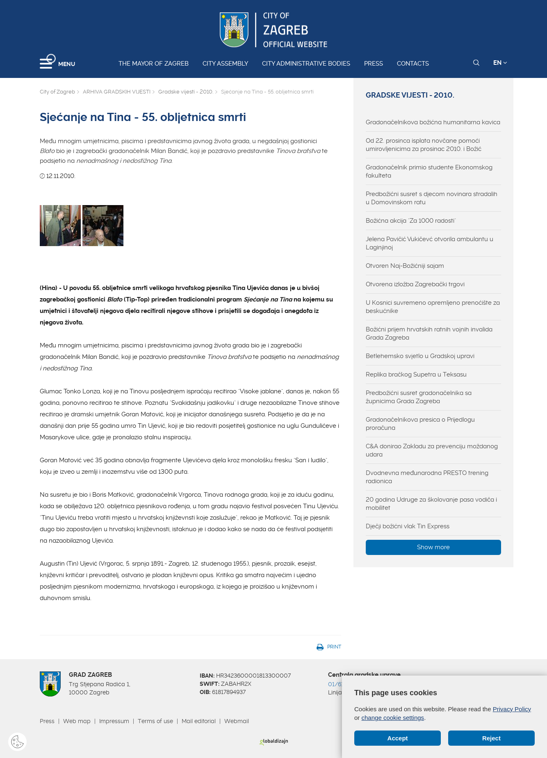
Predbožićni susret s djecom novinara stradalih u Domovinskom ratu (431, 198)
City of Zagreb (57, 92)
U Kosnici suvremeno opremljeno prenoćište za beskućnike (433, 307)
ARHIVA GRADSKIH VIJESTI (116, 92)
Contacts (413, 63)
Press (373, 63)
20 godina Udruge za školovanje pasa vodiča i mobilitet (431, 503)
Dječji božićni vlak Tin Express (407, 526)
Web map (77, 721)
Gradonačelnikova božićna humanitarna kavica (433, 122)
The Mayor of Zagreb (154, 63)
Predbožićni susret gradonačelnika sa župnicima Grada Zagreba (419, 397)
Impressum (114, 721)
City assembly (225, 63)
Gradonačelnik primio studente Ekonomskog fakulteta (429, 171)
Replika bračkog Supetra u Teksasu (416, 374)
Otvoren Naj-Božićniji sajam (405, 265)
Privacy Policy (512, 708)
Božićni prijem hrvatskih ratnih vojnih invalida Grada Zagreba (429, 333)
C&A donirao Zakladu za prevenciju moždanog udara (432, 450)
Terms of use (155, 721)
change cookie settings (393, 717)
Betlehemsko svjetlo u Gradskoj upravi (420, 356)
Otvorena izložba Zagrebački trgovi (415, 284)
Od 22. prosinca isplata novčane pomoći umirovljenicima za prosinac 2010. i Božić (423, 145)
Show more (433, 547)
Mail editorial (199, 721)
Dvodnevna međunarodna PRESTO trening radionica (427, 477)
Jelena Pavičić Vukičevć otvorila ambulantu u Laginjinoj (429, 243)
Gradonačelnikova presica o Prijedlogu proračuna (420, 424)
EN (500, 62)
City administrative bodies (306, 63)
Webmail (236, 721)
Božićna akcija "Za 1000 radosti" (411, 220)
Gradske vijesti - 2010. (185, 92)
